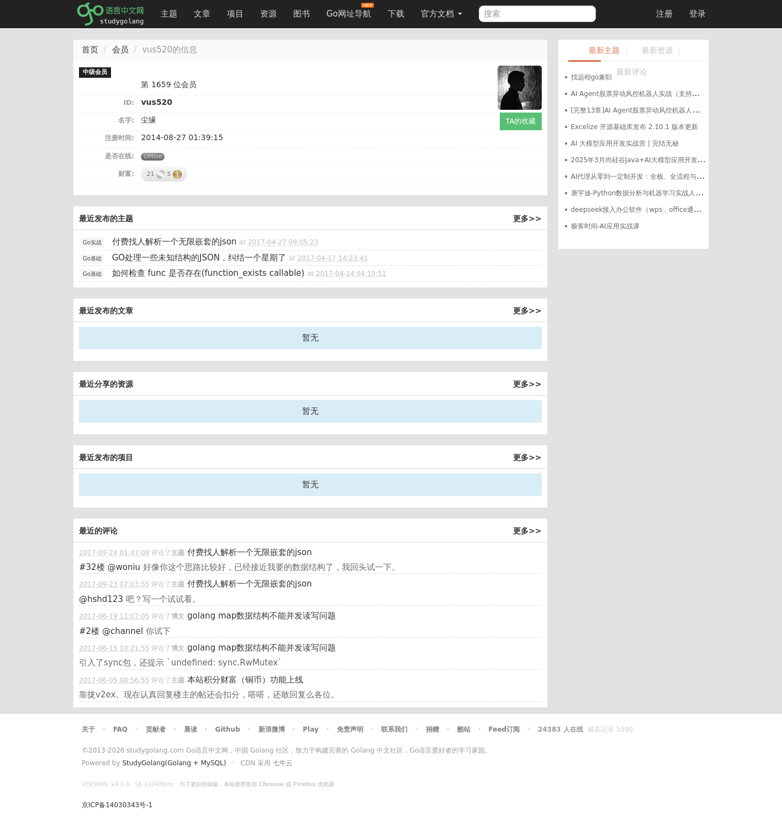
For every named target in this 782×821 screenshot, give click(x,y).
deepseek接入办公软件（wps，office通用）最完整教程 (656, 210)
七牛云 (283, 763)
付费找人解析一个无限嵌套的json (174, 242)
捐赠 (432, 729)
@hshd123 (101, 599)
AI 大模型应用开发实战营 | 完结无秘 (625, 143)
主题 (169, 14)
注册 (664, 14)
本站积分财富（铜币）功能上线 (245, 680)
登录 (697, 14)
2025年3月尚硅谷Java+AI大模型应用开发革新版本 (647, 160)
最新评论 (631, 72)
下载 (396, 14)
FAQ (120, 729)
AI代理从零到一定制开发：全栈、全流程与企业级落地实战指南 (664, 176)
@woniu (123, 567)
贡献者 (156, 729)
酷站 (464, 729)
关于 (88, 729)
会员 (120, 50)
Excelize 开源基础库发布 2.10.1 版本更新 (634, 127)
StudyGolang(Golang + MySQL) (174, 763)
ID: (129, 102)
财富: (126, 174)
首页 (90, 50)
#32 (92, 567)
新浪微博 (271, 729)
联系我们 (394, 729)
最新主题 (604, 50)
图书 (301, 14)
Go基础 (92, 258)
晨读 (190, 729)
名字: (126, 120)
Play (310, 729)
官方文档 (441, 14)
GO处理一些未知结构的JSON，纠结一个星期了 (199, 258)
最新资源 (657, 50)
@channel (122, 631)
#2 (89, 631)
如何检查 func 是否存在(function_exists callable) (208, 273)
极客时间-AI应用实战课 (605, 226)
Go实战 (92, 242)
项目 (235, 14)
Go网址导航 (350, 11)
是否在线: (119, 156)
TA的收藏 (521, 121)
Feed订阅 (504, 729)
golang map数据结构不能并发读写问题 (261, 616)
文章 (202, 14)
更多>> (527, 218)
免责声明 (350, 729)
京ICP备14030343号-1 (117, 805)
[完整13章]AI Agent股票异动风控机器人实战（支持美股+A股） (666, 110)
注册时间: (119, 138)
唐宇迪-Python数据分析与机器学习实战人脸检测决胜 (650, 193)
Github (227, 729)
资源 (268, 14)
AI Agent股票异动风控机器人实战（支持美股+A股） (649, 94)
